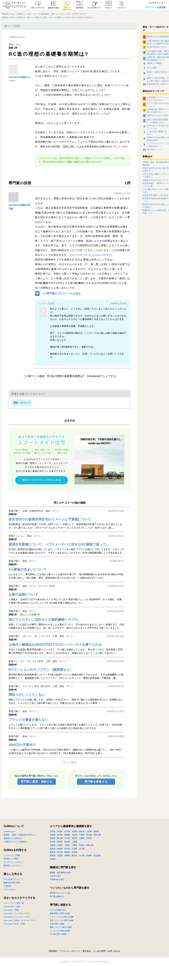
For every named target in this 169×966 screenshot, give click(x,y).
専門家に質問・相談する (36, 781)
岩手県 (67, 831)
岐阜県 (52, 842)
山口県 (81, 849)
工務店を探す (55, 876)
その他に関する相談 (58, 934)
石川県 (67, 838)
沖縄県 (52, 859)
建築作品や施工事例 (12, 883)
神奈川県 (97, 835)
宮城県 (74, 831)
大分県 (81, 856)
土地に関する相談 (57, 924)
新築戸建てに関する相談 (60, 913)
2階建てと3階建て (155, 63)
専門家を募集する (95, 781)
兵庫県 (74, 845)
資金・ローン (15, 44)
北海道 (52, 831)
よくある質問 (99, 951)
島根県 (60, 849)
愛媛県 (67, 852)
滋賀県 (52, 845)
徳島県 (52, 852)
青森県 (60, 831)
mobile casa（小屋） (12, 906)
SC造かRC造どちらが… (157, 47)
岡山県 (67, 849)
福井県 (74, 838)
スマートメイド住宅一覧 (14, 903)
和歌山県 (89, 845)
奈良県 (81, 845)
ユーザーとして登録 (12, 855)
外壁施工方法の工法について (155, 180)
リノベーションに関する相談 (61, 917)
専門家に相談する (60, 904)
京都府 (60, 845)
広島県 (74, 849)
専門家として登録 (11, 859)
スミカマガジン (10, 890)
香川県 (60, 852)
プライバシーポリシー (70, 951)
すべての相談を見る (58, 910)
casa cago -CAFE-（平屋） (15, 924)
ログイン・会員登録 (155, 7)
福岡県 (52, 856)
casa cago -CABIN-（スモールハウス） (20, 920)
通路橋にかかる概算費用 (158, 36)
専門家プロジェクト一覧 (60, 893)
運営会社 (86, 951)
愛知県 (67, 842)
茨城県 (52, 835)
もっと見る (69, 762)
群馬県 (67, 835)
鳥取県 (52, 849)
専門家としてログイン (13, 866)
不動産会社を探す (57, 879)
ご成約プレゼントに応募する (15, 842)
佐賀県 (60, 856)
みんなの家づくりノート (14, 879)
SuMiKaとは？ (10, 831)
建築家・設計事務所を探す (61, 873)
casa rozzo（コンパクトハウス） (17, 917)
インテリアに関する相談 (60, 931)
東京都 (89, 835)
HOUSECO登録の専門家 (19, 207)
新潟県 (52, 838)
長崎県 (67, 856)
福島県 (96, 831)
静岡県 (60, 842)
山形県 (89, 831)
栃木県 (60, 835)
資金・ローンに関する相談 (61, 927)
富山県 (60, 838)
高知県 (74, 852)
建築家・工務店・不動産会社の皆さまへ (20, 835)
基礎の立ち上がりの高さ (158, 115)
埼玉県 (74, 835)
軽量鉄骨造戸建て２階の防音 (155, 195)
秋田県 (81, 831)
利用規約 (53, 951)
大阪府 (67, 845)
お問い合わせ (113, 951)
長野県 (89, 838)
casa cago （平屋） (12, 910)
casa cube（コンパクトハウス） (17, 913)
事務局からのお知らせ (13, 838)
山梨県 (81, 838)
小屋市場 (7, 886)
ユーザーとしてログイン (14, 862)
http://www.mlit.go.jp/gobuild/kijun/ (90, 254)
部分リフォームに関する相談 (61, 920)
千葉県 (81, 835)
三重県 (74, 842)
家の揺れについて (155, 149)
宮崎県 (89, 856)
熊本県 (74, 856)
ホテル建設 (152, 68)
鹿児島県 (97, 856)
